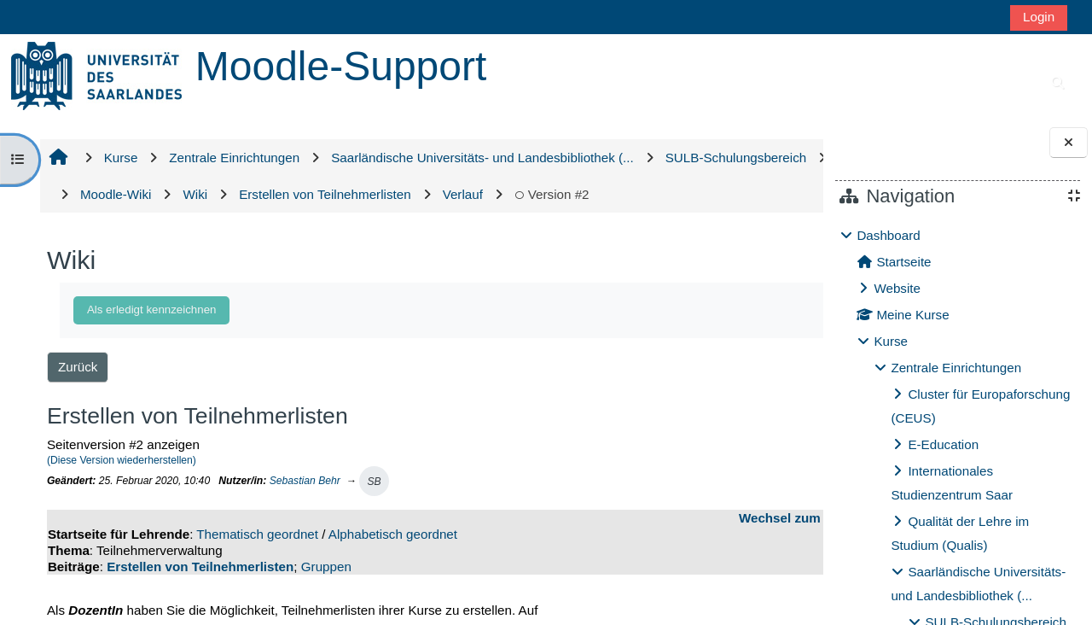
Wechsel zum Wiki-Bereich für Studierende (662, 555)
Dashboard (888, 235)
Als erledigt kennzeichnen (149, 346)
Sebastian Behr (302, 517)
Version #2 (115, 231)
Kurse (891, 341)
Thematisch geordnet (256, 571)
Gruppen (324, 604)
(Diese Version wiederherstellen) (119, 498)
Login (1038, 16)
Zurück (75, 403)
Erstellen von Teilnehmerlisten (198, 604)
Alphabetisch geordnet (390, 571)
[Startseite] (96, 74)
